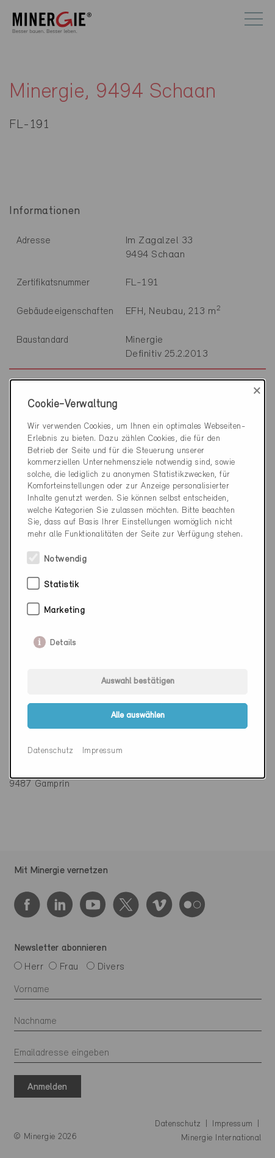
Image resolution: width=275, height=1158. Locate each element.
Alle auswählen (138, 715)
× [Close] (257, 391)
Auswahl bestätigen (137, 681)
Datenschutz (50, 751)
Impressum (102, 751)
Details (63, 640)
